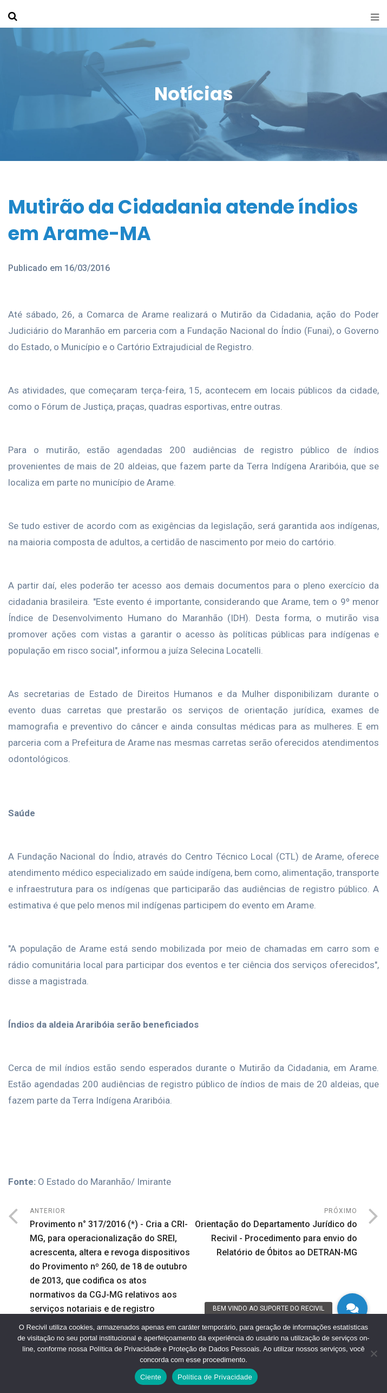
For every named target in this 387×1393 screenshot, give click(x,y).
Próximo (276, 1233)
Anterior (112, 1261)
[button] (352, 1308)
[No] (373, 1353)
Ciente (150, 1377)
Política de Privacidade (215, 1377)
